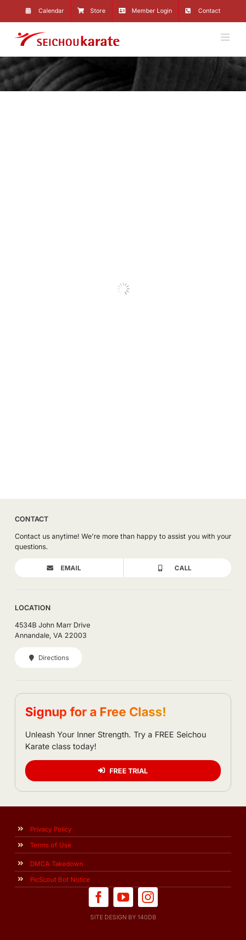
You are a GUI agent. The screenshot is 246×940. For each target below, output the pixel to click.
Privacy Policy (50, 829)
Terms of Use (50, 845)
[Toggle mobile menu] (226, 37)
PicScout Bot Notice (60, 879)
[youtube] (123, 897)
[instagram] (148, 897)
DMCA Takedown (56, 864)
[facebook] (98, 897)
